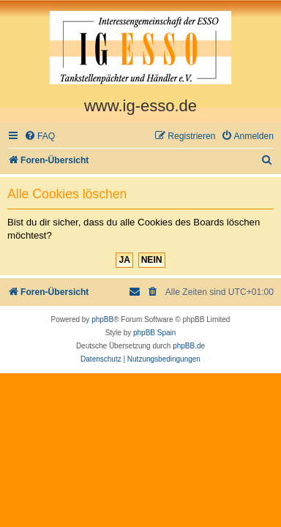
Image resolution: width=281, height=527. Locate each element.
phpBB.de (189, 346)
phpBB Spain (154, 333)
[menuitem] (39, 136)
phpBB (102, 319)
